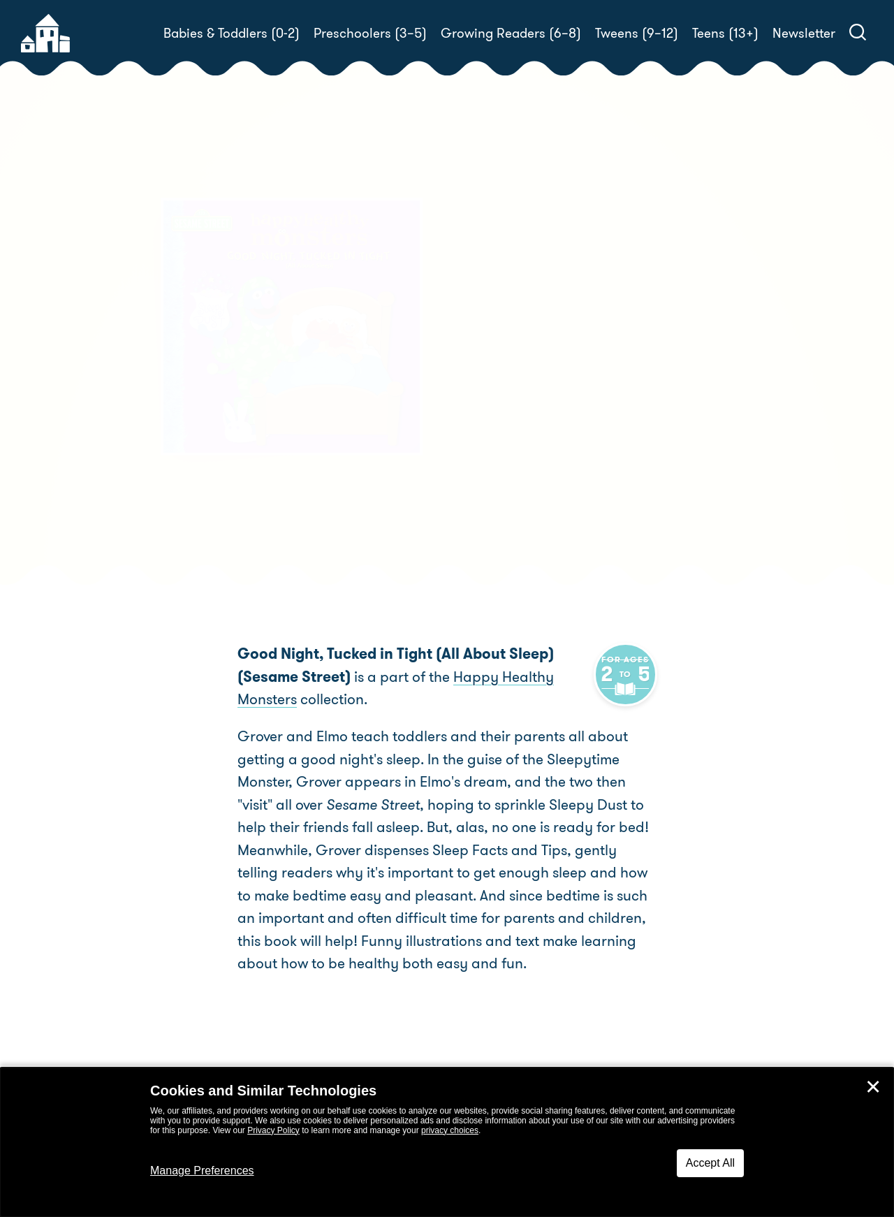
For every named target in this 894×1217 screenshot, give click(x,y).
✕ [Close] (873, 1087)
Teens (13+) (725, 33)
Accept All (710, 1163)
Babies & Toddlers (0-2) (231, 33)
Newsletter (803, 33)
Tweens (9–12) (636, 33)
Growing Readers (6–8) (511, 33)
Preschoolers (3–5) (370, 33)
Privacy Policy (273, 1130)
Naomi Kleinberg (558, 421)
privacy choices (449, 1130)
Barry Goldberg (508, 438)
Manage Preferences (202, 1170)
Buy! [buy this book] (492, 487)
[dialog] (447, 1142)
